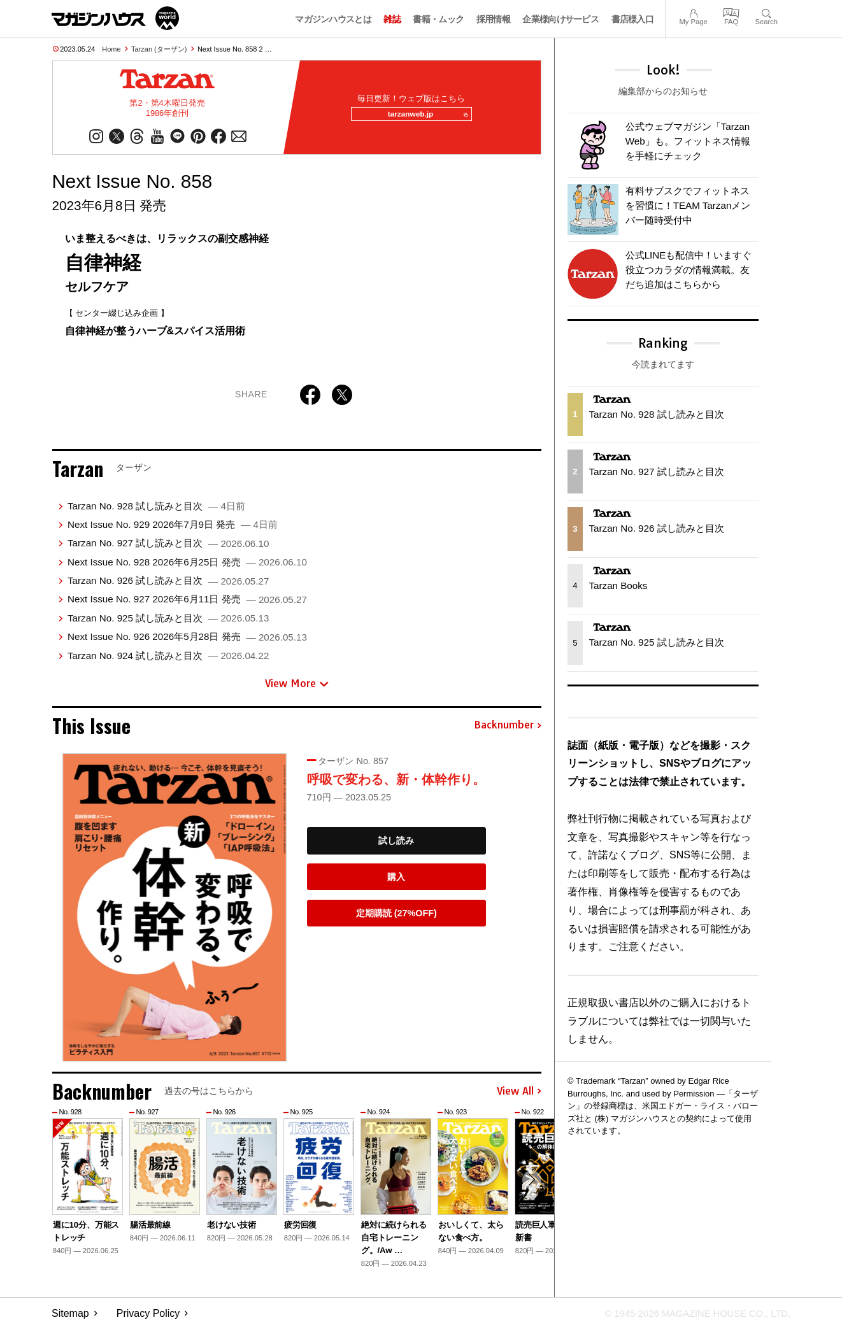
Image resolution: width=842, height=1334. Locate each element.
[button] (529, 1186)
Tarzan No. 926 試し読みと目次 (168, 585)
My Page (693, 11)
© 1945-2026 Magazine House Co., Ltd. (689, 1318)
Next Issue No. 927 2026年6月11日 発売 (187, 604)
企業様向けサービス (560, 19)
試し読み (396, 846)
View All (519, 1096)
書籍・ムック (438, 19)
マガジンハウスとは (333, 19)
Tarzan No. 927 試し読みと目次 (168, 548)
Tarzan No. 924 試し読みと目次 (168, 660)
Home (111, 49)
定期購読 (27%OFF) (396, 918)
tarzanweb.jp (423, 117)
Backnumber (507, 730)
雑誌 (392, 19)
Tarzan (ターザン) (159, 49)
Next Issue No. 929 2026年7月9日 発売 (173, 529)
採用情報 (493, 19)
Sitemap (70, 1318)
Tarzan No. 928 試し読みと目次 (156, 511)
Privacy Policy (148, 1318)
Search (766, 11)
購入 (396, 882)
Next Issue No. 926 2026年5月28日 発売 (187, 641)
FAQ (731, 11)
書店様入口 (632, 19)
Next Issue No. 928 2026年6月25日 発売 (187, 567)
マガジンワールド (115, 18)
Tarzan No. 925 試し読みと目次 (168, 623)
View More (297, 688)
